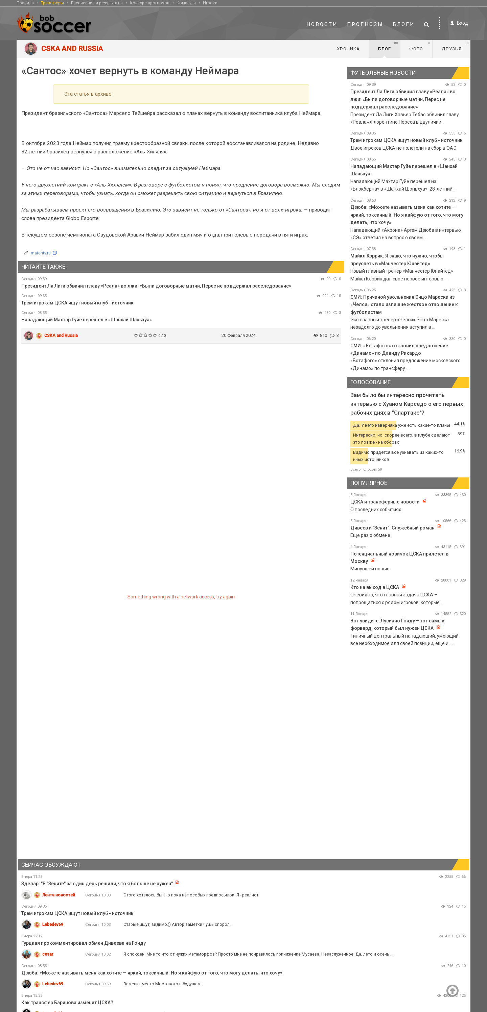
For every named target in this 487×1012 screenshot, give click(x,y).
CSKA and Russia (61, 335)
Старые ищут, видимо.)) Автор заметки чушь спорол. (177, 924)
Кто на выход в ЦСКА (374, 587)
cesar (47, 954)
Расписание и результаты (97, 2)
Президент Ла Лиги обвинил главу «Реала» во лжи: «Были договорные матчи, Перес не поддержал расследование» (156, 286)
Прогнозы (365, 24)
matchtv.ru (41, 252)
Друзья (455, 46)
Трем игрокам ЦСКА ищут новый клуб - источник (77, 302)
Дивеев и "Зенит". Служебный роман (393, 527)
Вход (457, 23)
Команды (186, 2)
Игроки (210, 2)
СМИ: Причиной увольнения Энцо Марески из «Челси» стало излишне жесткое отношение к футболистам (404, 304)
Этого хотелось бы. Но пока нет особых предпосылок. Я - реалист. (191, 894)
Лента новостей (58, 894)
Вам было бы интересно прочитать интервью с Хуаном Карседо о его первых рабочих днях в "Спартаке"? (406, 404)
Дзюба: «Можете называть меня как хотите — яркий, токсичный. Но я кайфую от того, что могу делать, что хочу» (406, 214)
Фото (420, 46)
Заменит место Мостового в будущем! (162, 983)
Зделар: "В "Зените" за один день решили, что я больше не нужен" (97, 883)
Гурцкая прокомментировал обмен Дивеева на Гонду (83, 943)
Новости (322, 24)
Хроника (348, 48)
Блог (388, 46)
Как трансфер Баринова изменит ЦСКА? (67, 1002)
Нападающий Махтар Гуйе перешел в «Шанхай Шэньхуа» (86, 319)
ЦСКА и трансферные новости (385, 501)
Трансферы (52, 2)
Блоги (404, 24)
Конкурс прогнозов (149, 2)
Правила (25, 2)
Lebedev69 (52, 924)
